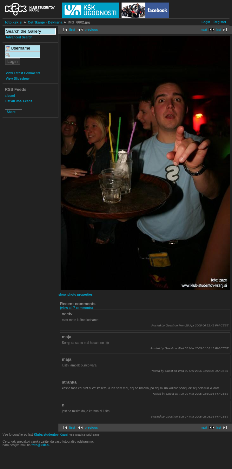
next (204, 29)
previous (91, 29)
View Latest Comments (23, 73)
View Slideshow (18, 78)
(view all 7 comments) (76, 308)
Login (206, 22)
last (218, 29)
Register (220, 22)
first (72, 29)
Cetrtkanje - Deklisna (45, 22)
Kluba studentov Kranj (51, 434)
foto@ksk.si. (40, 445)
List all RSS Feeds (18, 101)
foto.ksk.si (13, 22)
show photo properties (75, 294)
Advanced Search (19, 37)
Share (11, 112)
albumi (10, 95)
